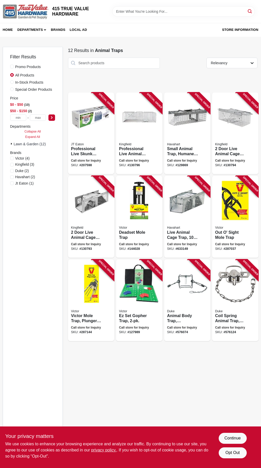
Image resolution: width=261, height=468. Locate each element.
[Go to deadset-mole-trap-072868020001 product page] (139, 217)
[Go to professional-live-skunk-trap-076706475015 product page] (91, 133)
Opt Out (232, 452)
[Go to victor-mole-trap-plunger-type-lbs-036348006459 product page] (91, 300)
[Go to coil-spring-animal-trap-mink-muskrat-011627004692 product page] (235, 300)
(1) (24, 183)
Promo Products (28, 67)
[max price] (38, 117)
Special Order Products (33, 89)
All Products (24, 75)
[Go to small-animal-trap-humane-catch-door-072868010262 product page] (187, 133)
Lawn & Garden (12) (30, 144)
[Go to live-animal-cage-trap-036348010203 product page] (187, 217)
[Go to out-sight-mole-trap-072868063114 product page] (235, 217)
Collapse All (32, 131)
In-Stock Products (29, 82)
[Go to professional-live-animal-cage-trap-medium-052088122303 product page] (139, 133)
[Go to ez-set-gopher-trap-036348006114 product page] (139, 300)
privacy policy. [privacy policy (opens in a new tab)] (103, 450)
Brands (58, 30)
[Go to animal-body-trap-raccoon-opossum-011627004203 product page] (187, 300)
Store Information (240, 30)
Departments (30, 30)
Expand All (32, 137)
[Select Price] (51, 117)
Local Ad (78, 30)
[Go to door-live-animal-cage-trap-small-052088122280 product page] (91, 217)
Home (8, 30)
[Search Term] (183, 11)
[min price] (18, 117)
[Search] (250, 11)
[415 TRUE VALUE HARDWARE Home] (26, 11)
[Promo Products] (12, 66)
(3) (24, 164)
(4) (22, 158)
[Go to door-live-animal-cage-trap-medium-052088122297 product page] (235, 133)
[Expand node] (12, 144)
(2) (22, 171)
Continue (232, 438)
